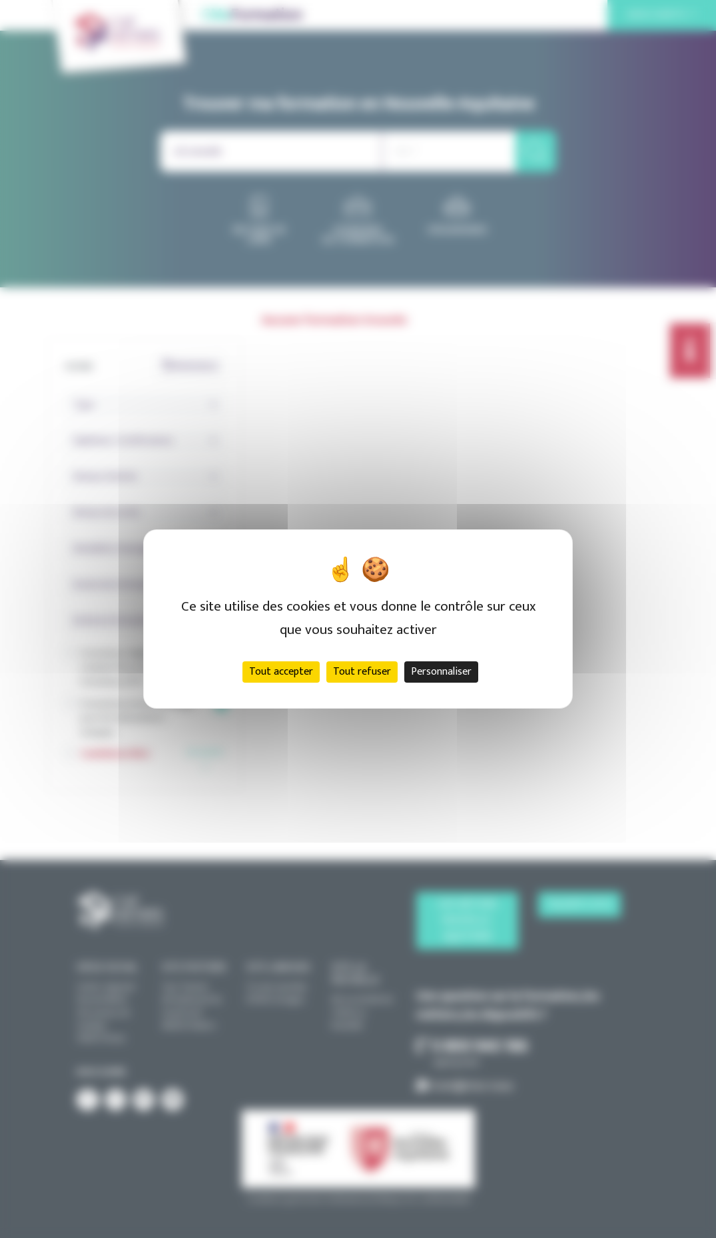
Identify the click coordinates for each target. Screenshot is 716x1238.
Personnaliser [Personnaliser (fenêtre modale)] (441, 672)
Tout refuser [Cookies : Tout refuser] (362, 672)
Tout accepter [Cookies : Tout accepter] (281, 672)
